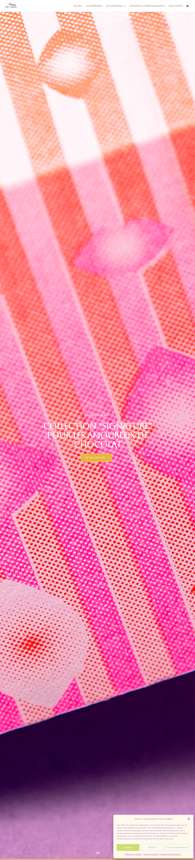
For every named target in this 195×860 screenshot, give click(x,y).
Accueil (78, 6)
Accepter (128, 847)
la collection (95, 458)
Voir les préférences (178, 847)
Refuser (152, 847)
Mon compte (176, 6)
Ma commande (114, 6)
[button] (188, 818)
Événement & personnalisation (147, 6)
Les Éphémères (94, 6)
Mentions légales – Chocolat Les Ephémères (162, 854)
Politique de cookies (133, 854)
